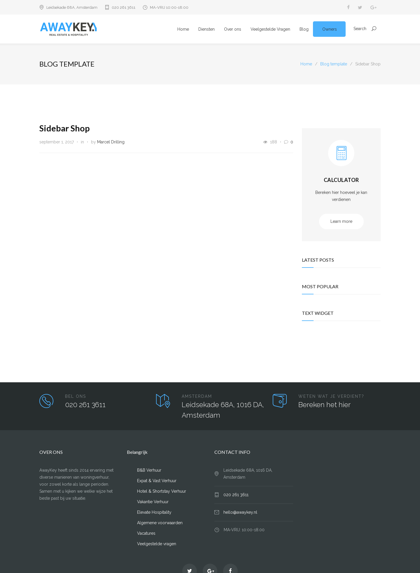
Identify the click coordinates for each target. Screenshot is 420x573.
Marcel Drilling (111, 142)
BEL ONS (75, 397)
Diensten (206, 29)
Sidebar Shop (64, 129)
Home (183, 29)
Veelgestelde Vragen (270, 29)
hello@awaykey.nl (240, 513)
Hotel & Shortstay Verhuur (161, 491)
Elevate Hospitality (154, 513)
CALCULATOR (341, 180)
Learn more (341, 222)
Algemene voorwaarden (160, 523)
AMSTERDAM (197, 397)
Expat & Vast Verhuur (156, 481)
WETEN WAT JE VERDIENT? (331, 397)
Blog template (66, 64)
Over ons (232, 29)
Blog (304, 29)
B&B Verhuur (149, 470)
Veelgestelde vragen (156, 544)
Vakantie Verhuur (153, 502)
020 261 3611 (123, 7)
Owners (329, 29)
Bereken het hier (324, 405)
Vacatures (146, 534)
